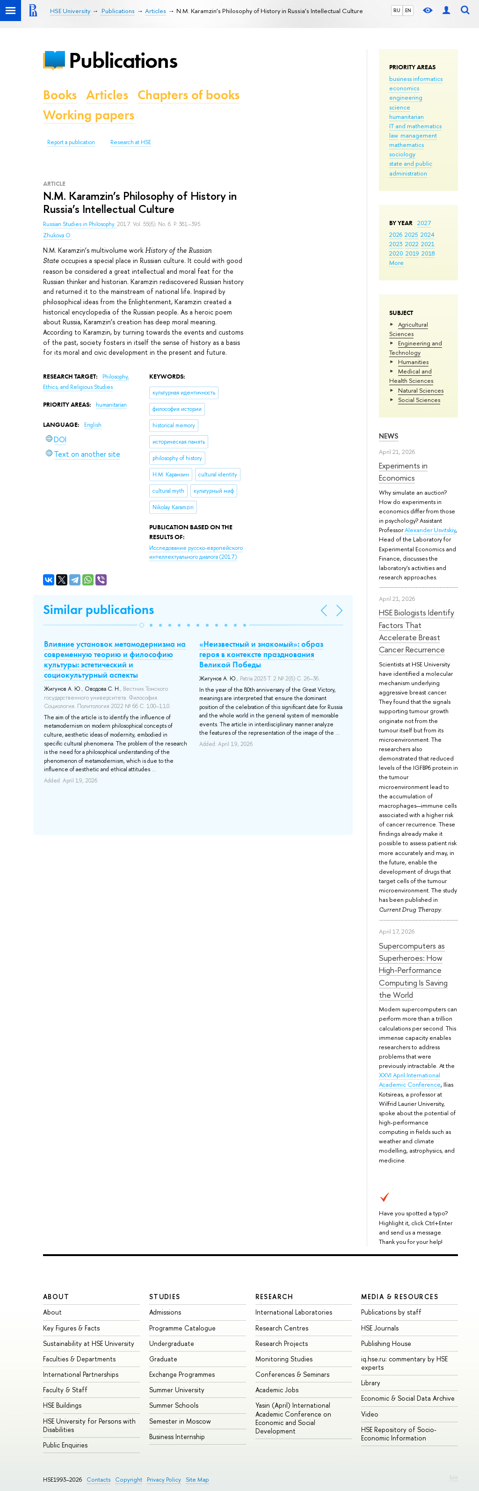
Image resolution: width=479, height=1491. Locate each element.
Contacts (98, 1480)
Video (369, 1414)
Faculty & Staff (65, 1389)
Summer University (176, 1389)
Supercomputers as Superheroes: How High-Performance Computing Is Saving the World (413, 970)
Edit (454, 1477)
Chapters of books (189, 95)
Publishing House (386, 1343)
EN (408, 10)
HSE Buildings (62, 1405)
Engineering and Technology (415, 348)
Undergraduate (171, 1343)
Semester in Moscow (180, 1421)
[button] (141, 625)
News (389, 436)
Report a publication (71, 142)
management (418, 135)
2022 (412, 244)
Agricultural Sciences (408, 329)
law (393, 135)
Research (274, 1296)
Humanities (413, 362)
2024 (428, 234)
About (56, 1296)
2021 (428, 244)
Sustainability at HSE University (88, 1343)
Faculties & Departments (79, 1358)
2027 (424, 223)
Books (60, 95)
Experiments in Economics (403, 471)
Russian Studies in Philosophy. (80, 224)
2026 (395, 234)
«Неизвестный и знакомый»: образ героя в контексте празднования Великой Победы (261, 654)
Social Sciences (419, 399)
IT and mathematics (415, 126)
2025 (411, 234)
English (93, 425)
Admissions (165, 1312)
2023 (396, 244)
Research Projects (281, 1343)
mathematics (406, 144)
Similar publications (98, 609)
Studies (165, 1296)
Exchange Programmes (182, 1374)
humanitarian (406, 116)
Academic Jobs (276, 1389)
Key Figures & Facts (71, 1327)
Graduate (163, 1358)
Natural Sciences (420, 390)
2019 (412, 253)
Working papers (88, 115)
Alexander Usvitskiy (430, 530)
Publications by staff (391, 1312)
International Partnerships (80, 1374)
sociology (402, 154)
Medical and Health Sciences (411, 376)
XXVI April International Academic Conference (410, 1080)
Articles (107, 95)
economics (404, 88)
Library (370, 1382)
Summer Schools (173, 1405)
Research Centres (281, 1327)
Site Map (197, 1480)
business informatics (416, 78)
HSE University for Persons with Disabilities (89, 1425)
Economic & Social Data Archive (408, 1398)
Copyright (128, 1480)
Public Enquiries (65, 1444)
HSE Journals (380, 1327)
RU (396, 10)
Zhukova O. (57, 235)
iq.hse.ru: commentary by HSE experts (404, 1363)
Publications (123, 60)
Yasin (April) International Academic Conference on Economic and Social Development (293, 1418)
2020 (396, 253)
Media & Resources (399, 1296)
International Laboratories (293, 1312)
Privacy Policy (164, 1480)
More (396, 262)
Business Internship (177, 1436)
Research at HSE (130, 142)
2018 (428, 253)
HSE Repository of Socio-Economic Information (398, 1433)
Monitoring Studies (283, 1358)
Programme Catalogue (182, 1327)
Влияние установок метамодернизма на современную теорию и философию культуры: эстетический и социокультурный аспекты (115, 659)
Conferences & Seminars (292, 1374)
